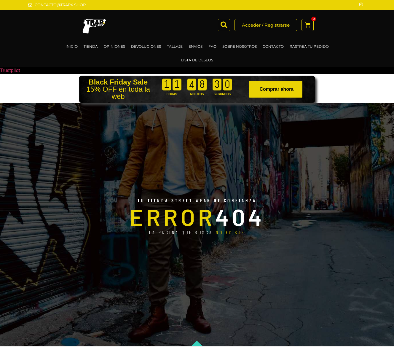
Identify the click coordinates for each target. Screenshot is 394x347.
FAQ (212, 46)
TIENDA (91, 46)
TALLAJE (175, 46)
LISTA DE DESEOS (197, 60)
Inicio (72, 46)
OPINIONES (114, 46)
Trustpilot (10, 70)
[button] (224, 25)
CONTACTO (273, 46)
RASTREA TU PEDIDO (309, 46)
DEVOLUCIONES (146, 46)
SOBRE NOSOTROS (239, 46)
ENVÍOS (195, 46)
